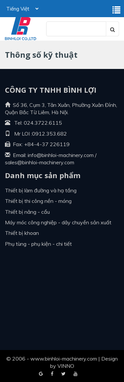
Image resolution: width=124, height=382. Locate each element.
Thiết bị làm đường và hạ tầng (41, 190)
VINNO (65, 366)
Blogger (75, 374)
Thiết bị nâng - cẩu (27, 211)
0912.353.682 (49, 133)
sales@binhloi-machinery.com (39, 162)
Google (52, 374)
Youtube (63, 374)
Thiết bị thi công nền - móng (38, 201)
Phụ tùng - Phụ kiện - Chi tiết (38, 243)
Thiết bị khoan (22, 233)
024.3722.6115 (43, 122)
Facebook (41, 374)
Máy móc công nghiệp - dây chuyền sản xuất (58, 222)
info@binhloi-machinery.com (61, 155)
